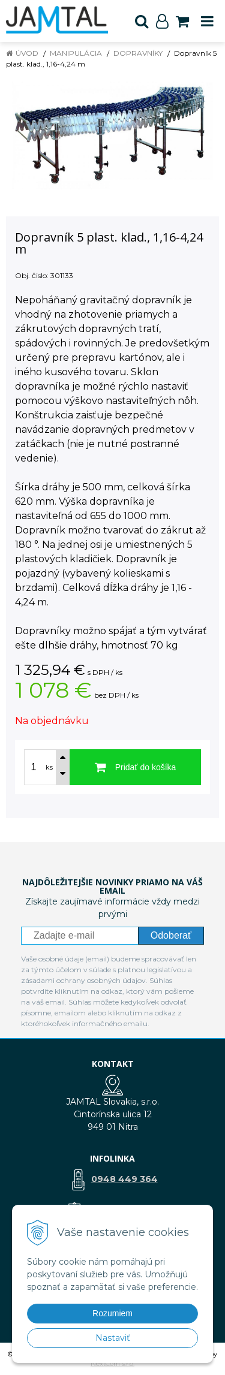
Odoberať (171, 935)
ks (49, 767)
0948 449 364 (124, 1179)
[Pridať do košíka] (135, 767)
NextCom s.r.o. (112, 1363)
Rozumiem (112, 1313)
